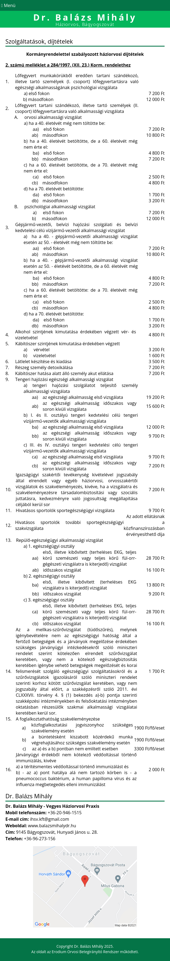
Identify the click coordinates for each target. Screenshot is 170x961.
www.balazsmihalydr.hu (52, 826)
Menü (7, 5)
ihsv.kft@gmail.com (49, 819)
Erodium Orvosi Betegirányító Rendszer (85, 951)
